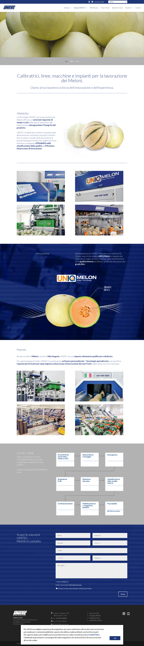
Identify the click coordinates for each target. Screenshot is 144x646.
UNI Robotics (94, 8)
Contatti (138, 8)
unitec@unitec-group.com (61, 624)
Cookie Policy (94, 635)
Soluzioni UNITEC (79, 8)
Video (72, 61)
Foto (77, 61)
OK (115, 638)
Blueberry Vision (117, 8)
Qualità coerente (94, 618)
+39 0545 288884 (61, 618)
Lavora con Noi (99, 2)
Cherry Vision (105, 8)
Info (66, 61)
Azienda (66, 8)
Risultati (128, 8)
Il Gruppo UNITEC (95, 615)
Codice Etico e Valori (95, 620)
